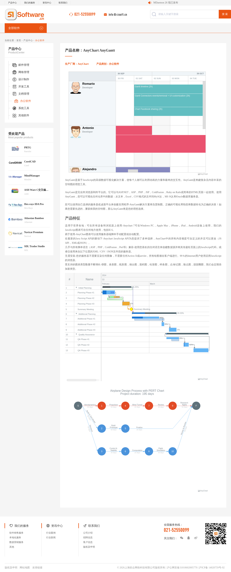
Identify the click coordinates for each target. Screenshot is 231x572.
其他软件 (20, 115)
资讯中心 (47, 2)
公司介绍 (88, 532)
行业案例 (51, 532)
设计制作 (20, 79)
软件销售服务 (16, 532)
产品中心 (12, 2)
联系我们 (63, 2)
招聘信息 (88, 537)
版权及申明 (89, 547)
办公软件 (22, 101)
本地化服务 (15, 537)
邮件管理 (20, 65)
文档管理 (20, 93)
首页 (18, 40)
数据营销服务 (16, 542)
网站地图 (25, 567)
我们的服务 (29, 2)
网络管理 (20, 72)
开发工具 (20, 86)
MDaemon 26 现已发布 (165, 2)
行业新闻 (51, 537)
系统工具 (20, 108)
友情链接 (37, 567)
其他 (11, 547)
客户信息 (88, 542)
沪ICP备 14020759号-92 (212, 567)
